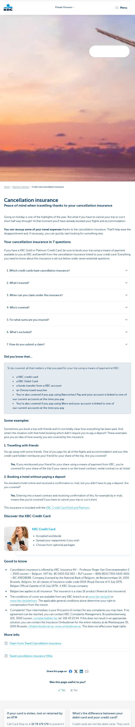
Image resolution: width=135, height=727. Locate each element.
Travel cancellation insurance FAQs (31, 656)
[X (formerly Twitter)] (76, 671)
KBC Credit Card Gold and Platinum (67, 507)
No (73, 690)
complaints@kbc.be (45, 618)
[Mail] (87, 671)
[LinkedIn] (81, 671)
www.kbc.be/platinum (23, 600)
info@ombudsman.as (41, 626)
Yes (62, 690)
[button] (121, 8)
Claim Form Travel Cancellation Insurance (35, 643)
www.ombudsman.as (68, 626)
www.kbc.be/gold (99, 596)
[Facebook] (70, 671)
